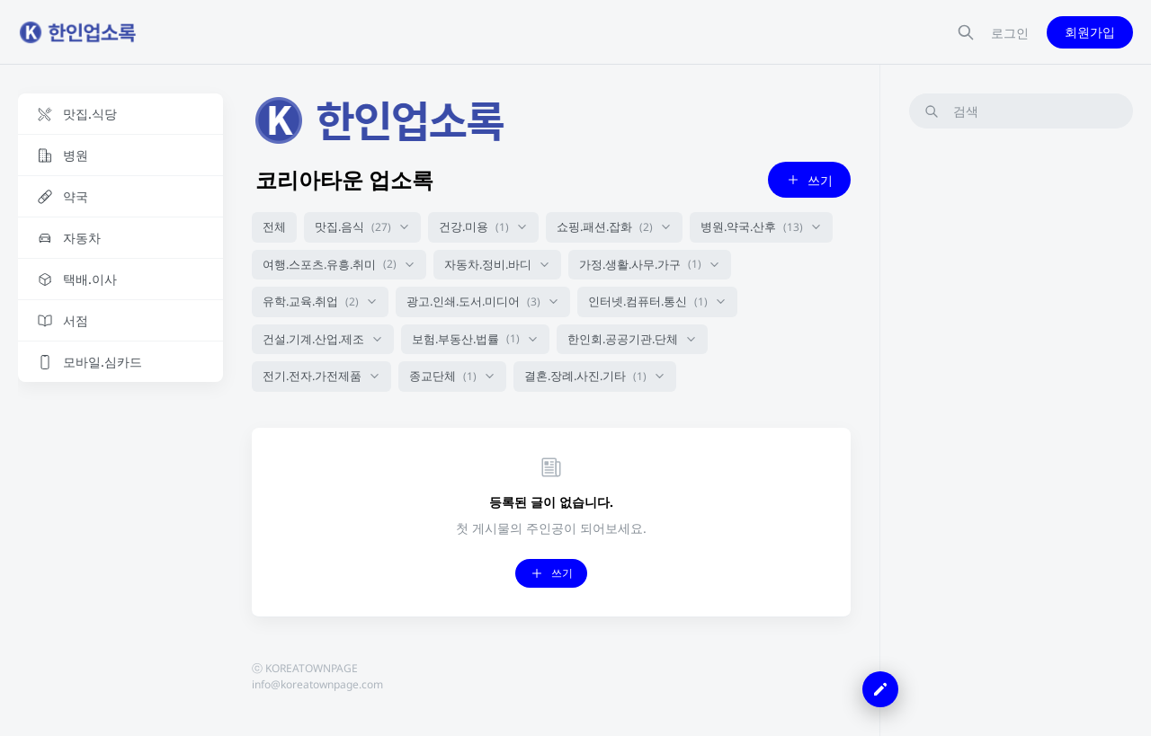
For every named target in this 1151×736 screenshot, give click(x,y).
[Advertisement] (1021, 412)
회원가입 (1090, 31)
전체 (274, 226)
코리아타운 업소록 (344, 179)
